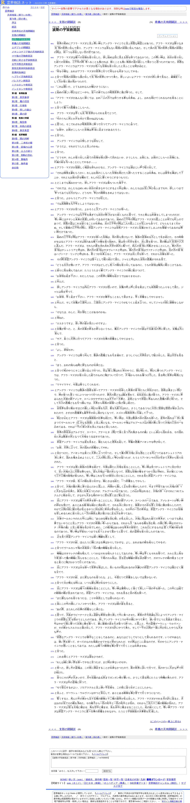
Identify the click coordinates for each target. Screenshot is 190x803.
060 (52, 194)
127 (52, 341)
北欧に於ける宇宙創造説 (24, 63)
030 (52, 122)
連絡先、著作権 (94, 767)
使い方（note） (76, 767)
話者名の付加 (132, 767)
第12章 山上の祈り (22, 154)
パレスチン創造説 (21, 84)
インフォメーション (167, 36)
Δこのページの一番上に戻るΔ (165, 707)
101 (52, 275)
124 (52, 331)
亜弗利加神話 (19, 75)
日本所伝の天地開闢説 (23, 31)
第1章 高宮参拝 (20, 100)
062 (52, 199)
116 (52, 310)
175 (52, 443)
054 (52, 184)
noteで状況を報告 (134, 8)
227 (52, 542)
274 (52, 643)
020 (52, 92)
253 (52, 602)
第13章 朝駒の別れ (22, 158)
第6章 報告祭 (19, 125)
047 (52, 169)
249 (52, 591)
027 (52, 106)
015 (52, 77)
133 (52, 356)
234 (52, 556)
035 (52, 138)
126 (52, 336)
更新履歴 (171, 767)
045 (52, 164)
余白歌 (15, 170)
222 (52, 531)
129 (52, 346)
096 (52, 265)
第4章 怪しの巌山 (21, 113)
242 (52, 576)
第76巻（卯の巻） (18, 19)
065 (52, 209)
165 (52, 422)
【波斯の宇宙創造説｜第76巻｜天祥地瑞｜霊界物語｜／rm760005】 (118, 749)
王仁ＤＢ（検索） (93, 771)
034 (52, 133)
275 (52, 649)
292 (52, 684)
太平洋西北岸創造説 (22, 67)
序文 (14, 23)
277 (52, 654)
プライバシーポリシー (146, 794)
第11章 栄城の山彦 (22, 150)
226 (52, 537)
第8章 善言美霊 (20, 133)
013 (52, 71)
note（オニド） (74, 771)
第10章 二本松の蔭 (22, 146)
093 (52, 259)
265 (52, 624)
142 (52, 375)
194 (52, 476)
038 (52, 148)
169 (52, 432)
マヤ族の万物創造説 (22, 59)
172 (52, 437)
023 (52, 97)
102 (52, 280)
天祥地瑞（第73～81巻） (19, 15)
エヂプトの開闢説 (21, 47)
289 (52, 679)
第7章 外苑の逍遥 (21, 129)
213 (52, 508)
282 (52, 664)
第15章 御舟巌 (20, 166)
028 (52, 112)
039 (52, 154)
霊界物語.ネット (19, 2)
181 (52, 457)
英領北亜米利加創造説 (23, 71)
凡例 (142, 767)
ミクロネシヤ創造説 (22, 88)
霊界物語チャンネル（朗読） (163, 771)
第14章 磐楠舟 (20, 162)
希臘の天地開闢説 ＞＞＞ (171, 21)
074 (52, 232)
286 (52, 674)
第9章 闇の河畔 (20, 142)
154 (52, 398)
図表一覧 (108, 767)
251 (52, 597)
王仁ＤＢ (32, 7)
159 (52, 408)
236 (52, 566)
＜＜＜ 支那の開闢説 (62, 21)
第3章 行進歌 (19, 108)
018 (52, 86)
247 (52, 586)
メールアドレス (100, 740)
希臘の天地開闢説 (21, 43)
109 (52, 296)
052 (52, 179)
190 (52, 471)
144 (52, 380)
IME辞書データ (137, 771)
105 (52, 290)
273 (52, 638)
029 (52, 117)
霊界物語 (9, 11)
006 (52, 57)
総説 (14, 27)
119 (52, 321)
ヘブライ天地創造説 (22, 79)
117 (52, 316)
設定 (40, 7)
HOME (63, 767)
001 (52, 43)
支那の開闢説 (19, 35)
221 (52, 526)
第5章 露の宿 (19, 117)
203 (52, 490)
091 (52, 254)
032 (52, 127)
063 (52, 204)
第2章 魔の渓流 (20, 104)
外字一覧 (118, 767)
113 (52, 305)
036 (52, 143)
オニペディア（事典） (115, 771)
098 (52, 270)
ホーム (6, 7)
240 (52, 571)
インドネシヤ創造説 (22, 92)
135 (52, 361)
